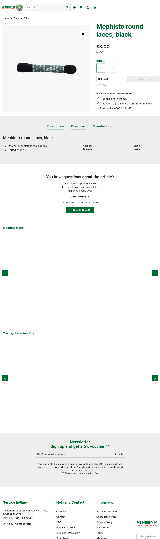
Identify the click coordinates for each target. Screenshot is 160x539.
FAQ (58, 522)
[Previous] (5, 273)
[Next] (155, 273)
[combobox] (53, 7)
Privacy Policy (104, 522)
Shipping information (68, 532)
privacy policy (82, 470)
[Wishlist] (90, 7)
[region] (46, 68)
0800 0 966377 (80, 196)
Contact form (23, 523)
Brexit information (106, 511)
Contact (60, 516)
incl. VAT (100, 52)
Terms (100, 532)
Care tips (61, 511)
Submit (118, 454)
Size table (101, 84)
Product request (80, 209)
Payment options (65, 527)
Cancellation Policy (107, 516)
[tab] (55, 126)
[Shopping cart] (105, 7)
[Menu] (83, 7)
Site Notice (102, 527)
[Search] (75, 7)
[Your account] (98, 7)
